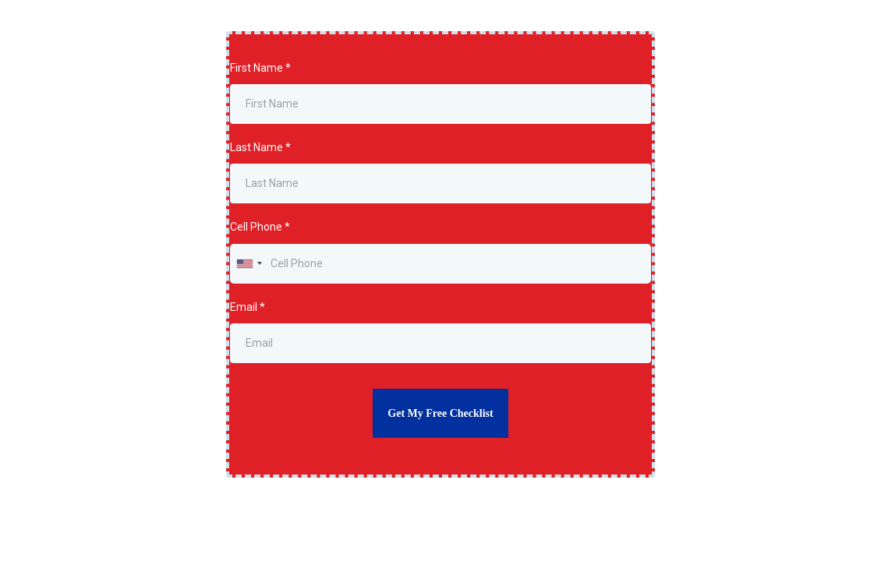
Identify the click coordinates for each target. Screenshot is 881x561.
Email (247, 307)
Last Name (260, 147)
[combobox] (249, 264)
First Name (260, 68)
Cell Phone (260, 227)
